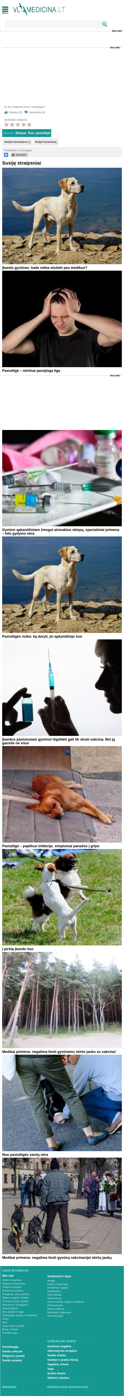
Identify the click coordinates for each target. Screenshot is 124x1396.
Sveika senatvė (12, 1360)
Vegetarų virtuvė (58, 1364)
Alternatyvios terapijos (62, 1350)
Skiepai (20, 133)
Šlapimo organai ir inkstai (15, 1297)
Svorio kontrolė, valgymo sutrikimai (65, 1301)
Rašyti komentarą (46, 141)
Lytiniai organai (10, 1308)
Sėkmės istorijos (58, 1377)
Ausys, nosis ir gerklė (13, 1326)
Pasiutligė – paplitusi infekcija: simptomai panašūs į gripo (50, 846)
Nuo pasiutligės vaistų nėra (25, 1155)
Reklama (117, 31)
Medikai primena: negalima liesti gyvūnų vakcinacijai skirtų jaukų (56, 1258)
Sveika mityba (56, 1355)
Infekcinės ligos (55, 1316)
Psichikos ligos (10, 1333)
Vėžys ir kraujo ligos (57, 1284)
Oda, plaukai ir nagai (13, 1311)
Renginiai (9, 1387)
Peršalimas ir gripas (57, 1287)
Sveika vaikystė (12, 1351)
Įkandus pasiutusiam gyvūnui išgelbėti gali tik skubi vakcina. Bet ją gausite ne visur (58, 741)
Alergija (51, 1280)
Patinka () (15, 112)
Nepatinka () (37, 112)
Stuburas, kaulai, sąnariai (15, 1301)
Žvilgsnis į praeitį (13, 1355)
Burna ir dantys (10, 1329)
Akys (4, 1322)
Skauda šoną (54, 1298)
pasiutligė (43, 133)
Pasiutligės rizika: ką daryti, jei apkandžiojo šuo (42, 636)
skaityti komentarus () (17, 141)
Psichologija (10, 1346)
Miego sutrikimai (55, 1309)
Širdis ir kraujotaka (12, 1280)
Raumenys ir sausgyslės (15, 1304)
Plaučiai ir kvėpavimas (14, 1283)
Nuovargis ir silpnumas (59, 1312)
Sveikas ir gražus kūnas (62, 1359)
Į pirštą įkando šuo (17, 949)
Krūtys (5, 1319)
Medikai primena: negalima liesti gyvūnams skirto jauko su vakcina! (59, 1052)
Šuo (31, 133)
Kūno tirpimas (54, 1294)
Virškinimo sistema (12, 1287)
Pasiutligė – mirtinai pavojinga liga (31, 371)
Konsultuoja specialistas (67, 1387)
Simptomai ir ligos (59, 1276)
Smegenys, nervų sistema (15, 1294)
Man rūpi (8, 1275)
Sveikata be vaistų (61, 1341)
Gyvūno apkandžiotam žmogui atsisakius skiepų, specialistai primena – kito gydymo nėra (60, 531)
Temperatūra (53, 1291)
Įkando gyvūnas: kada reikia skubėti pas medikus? (44, 268)
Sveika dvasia (56, 1373)
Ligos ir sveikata (15, 1270)
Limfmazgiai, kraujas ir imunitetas (19, 1315)
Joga (50, 1368)
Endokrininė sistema (12, 1290)
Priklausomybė (55, 1305)
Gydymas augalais (59, 1346)
